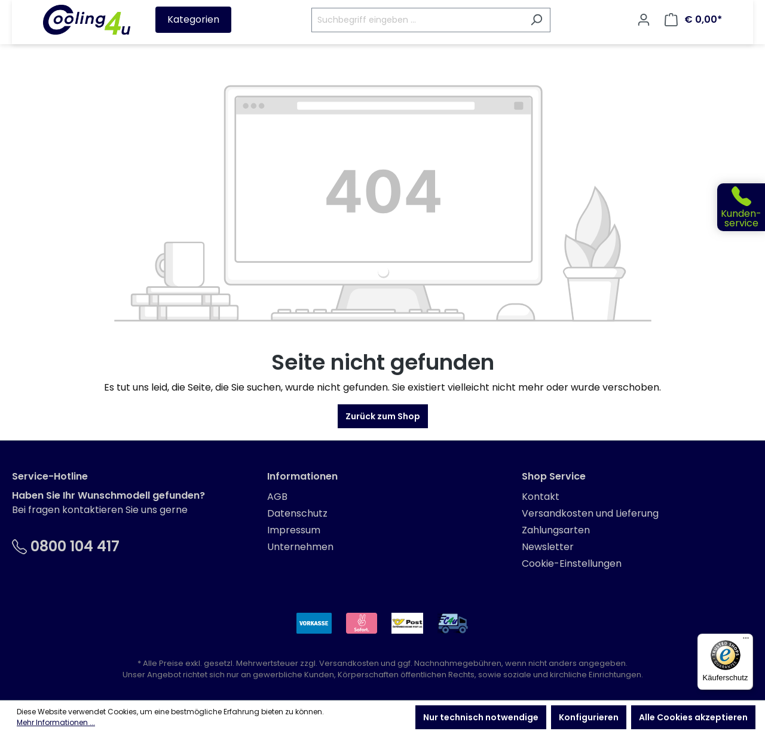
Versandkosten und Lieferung (590, 513)
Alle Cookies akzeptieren (693, 717)
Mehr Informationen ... (56, 722)
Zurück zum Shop (382, 416)
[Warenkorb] (693, 19)
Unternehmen (300, 547)
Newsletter (548, 547)
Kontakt (540, 496)
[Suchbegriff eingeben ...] (417, 20)
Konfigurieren (589, 717)
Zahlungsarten (556, 530)
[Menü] (746, 641)
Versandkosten (349, 663)
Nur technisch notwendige (480, 717)
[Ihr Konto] (643, 19)
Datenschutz (297, 513)
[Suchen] (536, 20)
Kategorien (193, 19)
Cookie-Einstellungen (572, 563)
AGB (277, 496)
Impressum (293, 530)
